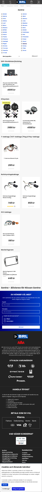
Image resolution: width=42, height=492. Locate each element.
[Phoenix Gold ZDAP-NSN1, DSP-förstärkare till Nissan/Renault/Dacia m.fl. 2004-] (11, 85)
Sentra (28, 6)
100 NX (5, 14)
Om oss (24, 460)
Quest (24, 41)
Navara (5, 27)
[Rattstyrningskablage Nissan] (31, 198)
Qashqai (5, 41)
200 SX (25, 14)
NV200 (25, 30)
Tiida (24, 48)
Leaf (4, 23)
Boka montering (7, 452)
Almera (25, 18)
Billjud (2, 6)
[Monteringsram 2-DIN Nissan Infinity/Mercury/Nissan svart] (11, 274)
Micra (4, 25)
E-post (4, 302)
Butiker (4, 450)
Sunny (24, 46)
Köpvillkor (25, 458)
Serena (5, 46)
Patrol (4, 34)
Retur (24, 462)
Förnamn (4, 309)
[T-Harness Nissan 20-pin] (11, 161)
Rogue (5, 43)
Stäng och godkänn (18, 489)
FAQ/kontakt (26, 455)
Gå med (21, 327)
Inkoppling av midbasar (10, 456)
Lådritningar (6, 460)
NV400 (5, 32)
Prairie (5, 37)
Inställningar (6, 489)
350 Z (24, 16)
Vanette (5, 50)
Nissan (22, 6)
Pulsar (24, 39)
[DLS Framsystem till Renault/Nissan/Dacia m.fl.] (11, 123)
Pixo (24, 34)
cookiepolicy (9, 476)
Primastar (26, 37)
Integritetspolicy (27, 456)
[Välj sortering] (7, 56)
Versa (24, 50)
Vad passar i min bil (12, 6)
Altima (5, 21)
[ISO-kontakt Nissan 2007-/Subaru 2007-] (11, 236)
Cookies (24, 453)
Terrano (5, 48)
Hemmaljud (8, 321)
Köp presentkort (7, 462)
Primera (5, 39)
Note (24, 27)
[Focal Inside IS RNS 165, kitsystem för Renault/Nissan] (31, 123)
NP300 (5, 30)
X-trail (5, 52)
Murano (25, 25)
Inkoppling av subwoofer (10, 454)
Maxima (25, 23)
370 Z (4, 18)
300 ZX (5, 16)
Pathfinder (26, 32)
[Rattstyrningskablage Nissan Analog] (11, 198)
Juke (24, 21)
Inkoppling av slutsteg (9, 458)
